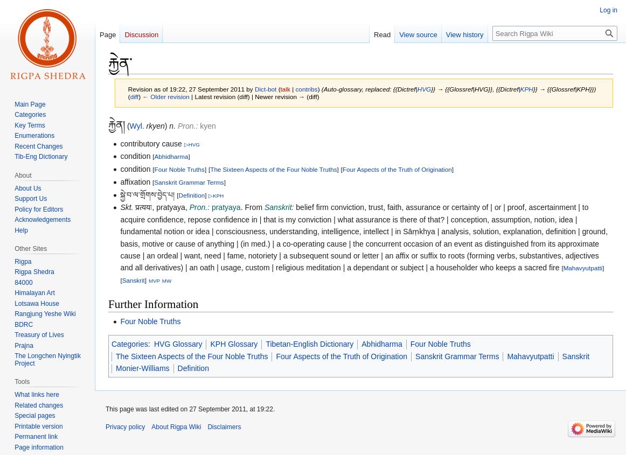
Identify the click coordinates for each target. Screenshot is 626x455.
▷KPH (216, 196)
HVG (424, 89)
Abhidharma (172, 156)
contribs (306, 89)
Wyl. (137, 126)
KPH (526, 89)
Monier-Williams (143, 368)
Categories (130, 344)
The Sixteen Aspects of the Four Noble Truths (273, 169)
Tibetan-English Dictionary (309, 344)
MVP (154, 281)
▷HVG (192, 145)
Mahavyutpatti (583, 267)
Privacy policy (125, 427)
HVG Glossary (178, 344)
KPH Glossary (234, 344)
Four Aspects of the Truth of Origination (397, 169)
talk (285, 89)
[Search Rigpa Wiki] (554, 33)
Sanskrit (133, 280)
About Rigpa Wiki (176, 427)
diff (134, 96)
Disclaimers (224, 427)
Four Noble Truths (180, 169)
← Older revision (166, 96)
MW (166, 281)
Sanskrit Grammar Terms (189, 182)
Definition (192, 195)
